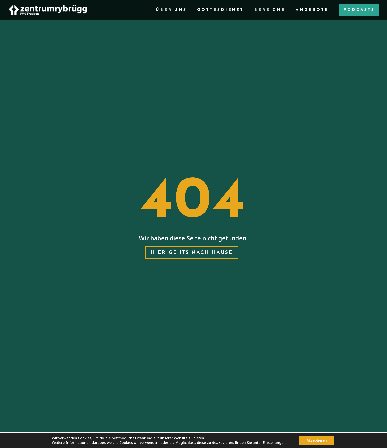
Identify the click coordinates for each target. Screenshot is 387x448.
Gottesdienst (220, 10)
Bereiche (269, 10)
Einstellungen (274, 442)
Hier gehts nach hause (192, 252)
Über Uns (171, 10)
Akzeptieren (317, 440)
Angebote (312, 10)
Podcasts (359, 10)
